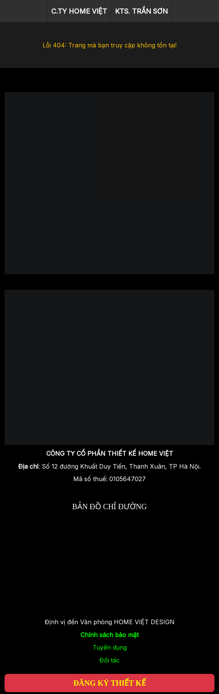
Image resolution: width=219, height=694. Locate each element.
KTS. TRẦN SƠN (141, 11)
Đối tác (109, 660)
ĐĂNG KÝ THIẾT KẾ (109, 683)
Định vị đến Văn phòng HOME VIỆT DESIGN (110, 622)
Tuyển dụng (110, 647)
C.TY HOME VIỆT (79, 11)
